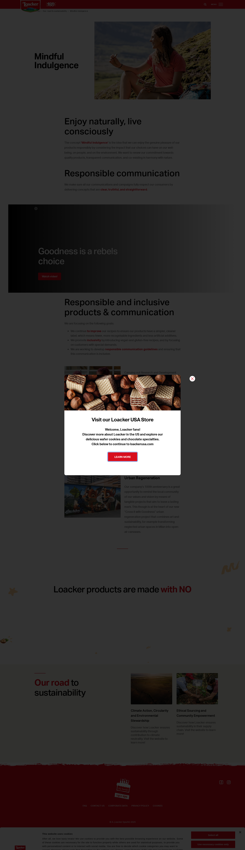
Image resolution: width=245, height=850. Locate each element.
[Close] (192, 379)
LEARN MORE (122, 456)
